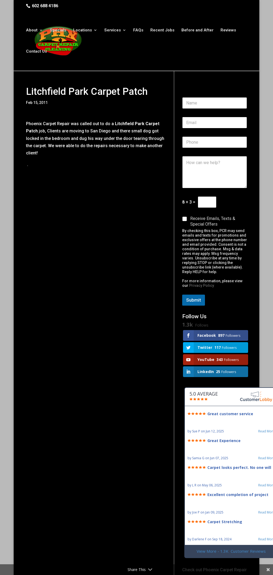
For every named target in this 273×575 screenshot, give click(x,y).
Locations (82, 31)
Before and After (197, 31)
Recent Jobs (162, 31)
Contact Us (36, 52)
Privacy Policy (201, 285)
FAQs (138, 31)
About (32, 31)
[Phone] (214, 142)
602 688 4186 (45, 5)
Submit (193, 300)
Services (112, 31)
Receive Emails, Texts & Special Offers (212, 221)
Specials (58, 31)
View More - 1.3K (231, 551)
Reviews (228, 31)
